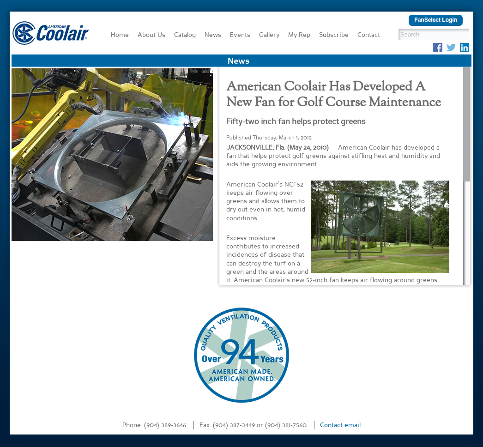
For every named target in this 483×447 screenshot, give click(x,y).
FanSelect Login (435, 20)
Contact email (340, 425)
